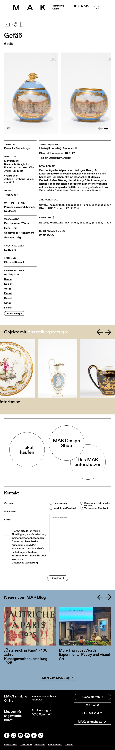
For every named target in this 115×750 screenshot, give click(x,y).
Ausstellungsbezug (46, 332)
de (75, 6)
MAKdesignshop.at (92, 722)
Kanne (8, 279)
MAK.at (92, 705)
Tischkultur (11, 194)
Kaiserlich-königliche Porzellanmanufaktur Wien (19, 165)
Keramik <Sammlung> (17, 148)
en (81, 6)
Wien (8, 171)
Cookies (74, 744)
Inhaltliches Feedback (65, 508)
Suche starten (92, 697)
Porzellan (9, 207)
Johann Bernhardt (15, 179)
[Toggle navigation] (108, 7)
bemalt (30, 207)
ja (87, 6)
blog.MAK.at (92, 713)
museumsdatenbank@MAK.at (44, 698)
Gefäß (7, 288)
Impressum (43, 744)
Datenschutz (28, 744)
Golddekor (10, 211)
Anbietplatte (11, 274)
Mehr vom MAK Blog (57, 678)
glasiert (20, 207)
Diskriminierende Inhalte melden (97, 504)
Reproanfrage (61, 503)
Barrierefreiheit (60, 744)
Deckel (8, 284)
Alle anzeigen (15, 313)
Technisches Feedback (96, 508)
